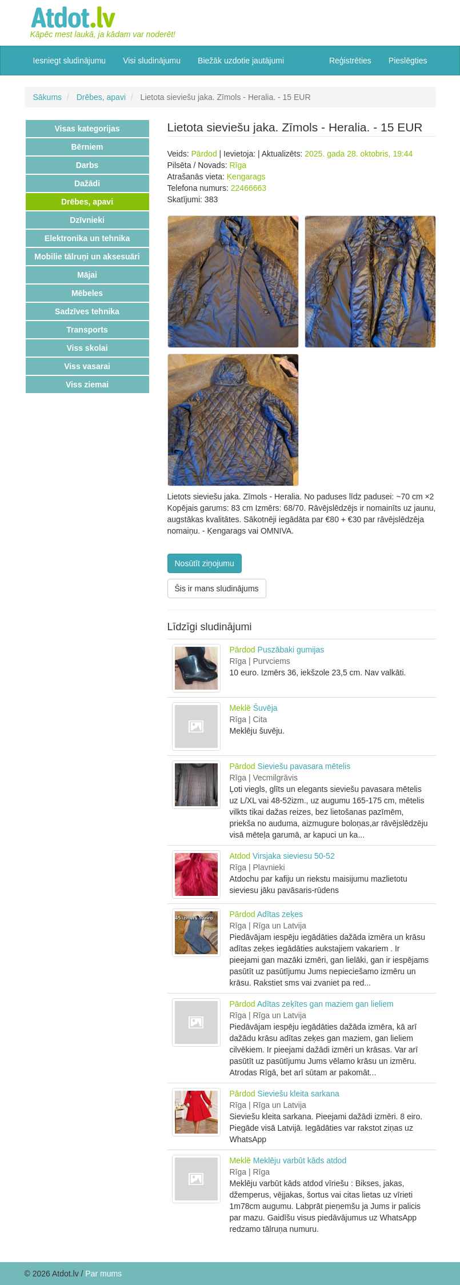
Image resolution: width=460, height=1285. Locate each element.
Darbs (87, 165)
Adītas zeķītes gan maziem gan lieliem (325, 1003)
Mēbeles (87, 293)
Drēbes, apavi (101, 97)
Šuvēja (265, 707)
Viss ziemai (87, 384)
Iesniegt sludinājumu (69, 60)
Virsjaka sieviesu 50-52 (294, 855)
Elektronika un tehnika (87, 238)
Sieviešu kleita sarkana (298, 1093)
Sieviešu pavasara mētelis (304, 766)
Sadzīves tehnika (87, 311)
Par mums (103, 1273)
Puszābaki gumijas (291, 649)
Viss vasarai (87, 366)
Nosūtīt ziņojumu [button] (204, 563)
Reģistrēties (350, 60)
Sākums (47, 97)
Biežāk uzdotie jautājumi (241, 60)
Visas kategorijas (86, 128)
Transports (86, 329)
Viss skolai (86, 348)
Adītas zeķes (280, 914)
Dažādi (87, 183)
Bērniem (87, 146)
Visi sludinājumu (152, 60)
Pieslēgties (408, 60)
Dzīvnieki (87, 220)
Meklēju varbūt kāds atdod (299, 1160)
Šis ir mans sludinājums (217, 588)
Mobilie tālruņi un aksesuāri (86, 256)
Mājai (87, 274)
